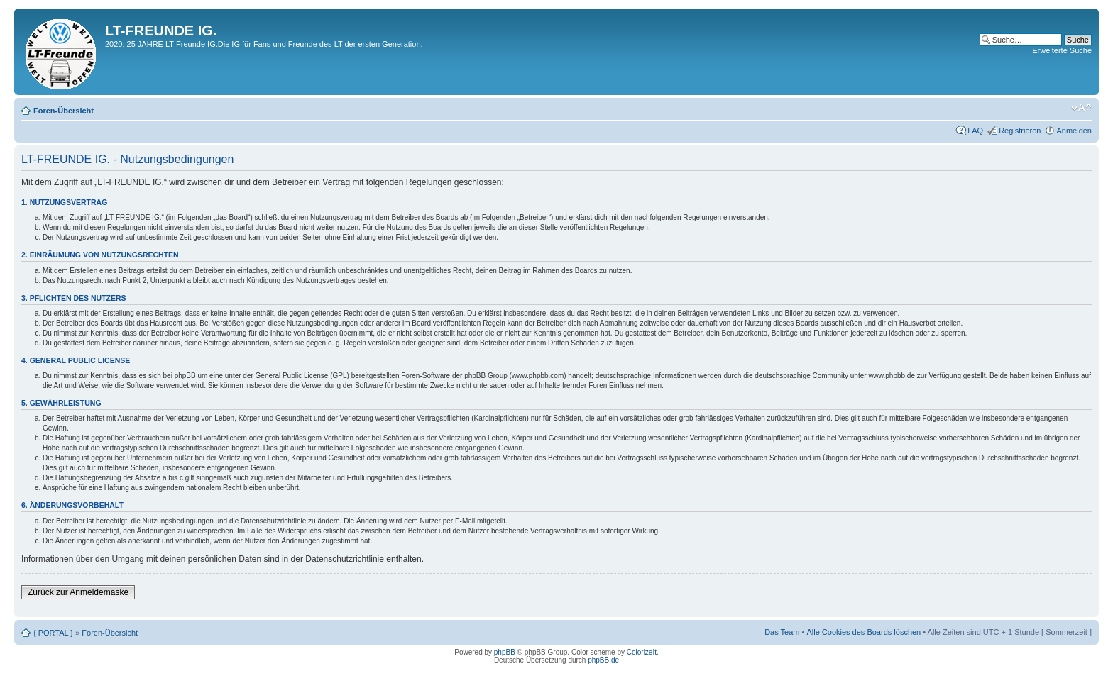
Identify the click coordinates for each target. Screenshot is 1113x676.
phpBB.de (603, 660)
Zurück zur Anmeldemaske (78, 592)
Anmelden (1074, 130)
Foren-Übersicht (63, 110)
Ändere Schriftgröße (1081, 107)
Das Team (781, 632)
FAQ (975, 130)
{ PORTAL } (53, 632)
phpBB (504, 652)
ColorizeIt (642, 652)
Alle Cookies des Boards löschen (863, 632)
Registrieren (1020, 130)
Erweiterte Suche (1062, 50)
